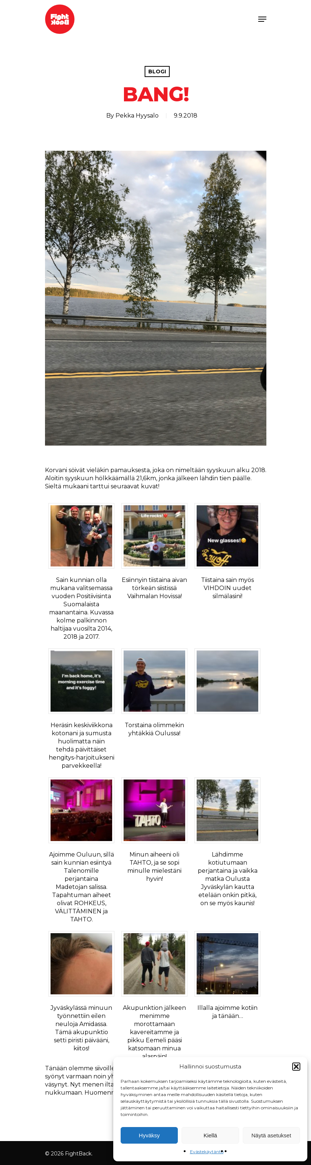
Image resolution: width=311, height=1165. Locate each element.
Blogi (157, 71)
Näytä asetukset (271, 1135)
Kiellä (210, 1135)
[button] (296, 1066)
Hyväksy (149, 1135)
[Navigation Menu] (262, 19)
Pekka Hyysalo (137, 115)
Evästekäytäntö (207, 1151)
